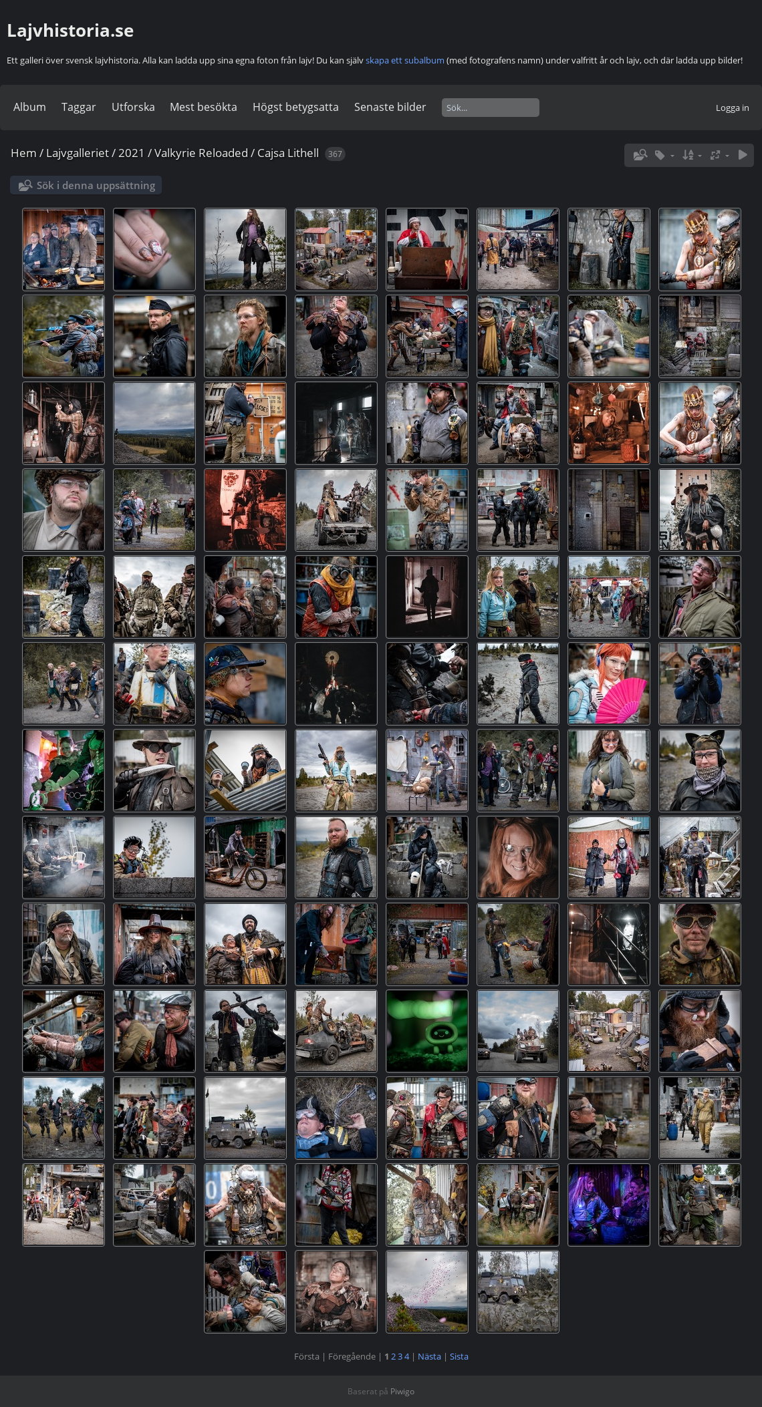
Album (29, 107)
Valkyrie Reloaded (201, 152)
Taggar (78, 107)
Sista (459, 1356)
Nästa (429, 1356)
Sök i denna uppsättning (96, 185)
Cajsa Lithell (288, 152)
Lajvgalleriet (77, 152)
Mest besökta (203, 107)
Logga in (732, 108)
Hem (24, 152)
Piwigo (402, 1391)
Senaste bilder (390, 107)
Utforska (133, 107)
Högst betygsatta (296, 107)
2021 (131, 152)
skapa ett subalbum (405, 60)
